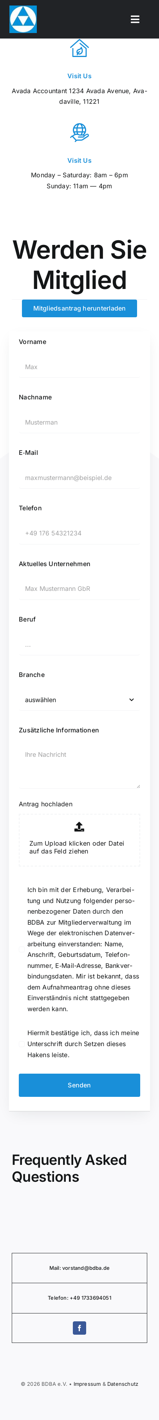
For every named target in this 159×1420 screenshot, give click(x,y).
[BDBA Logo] (23, 9)
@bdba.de (97, 1268)
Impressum (87, 1384)
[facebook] (79, 1328)
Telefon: (59, 1298)
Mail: (55, 1268)
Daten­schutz (122, 1384)
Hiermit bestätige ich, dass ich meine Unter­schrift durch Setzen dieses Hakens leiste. (83, 1043)
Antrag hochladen (45, 804)
